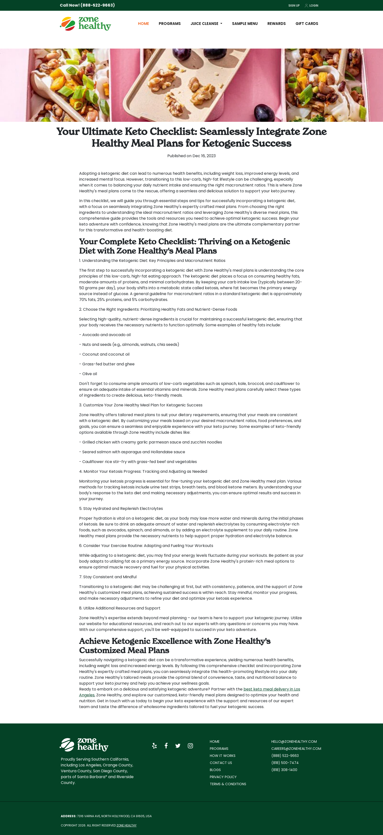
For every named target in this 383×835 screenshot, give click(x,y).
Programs (170, 23)
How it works (222, 755)
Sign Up (294, 5)
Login (311, 5)
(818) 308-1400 (284, 769)
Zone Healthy (127, 825)
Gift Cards (307, 23)
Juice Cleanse (205, 23)
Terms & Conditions (228, 784)
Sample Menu (245, 23)
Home (143, 23)
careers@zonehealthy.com (296, 748)
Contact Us (221, 762)
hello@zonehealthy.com (294, 741)
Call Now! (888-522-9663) (87, 5)
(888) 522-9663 (285, 755)
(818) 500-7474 (285, 762)
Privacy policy (223, 776)
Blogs (215, 769)
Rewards (276, 23)
